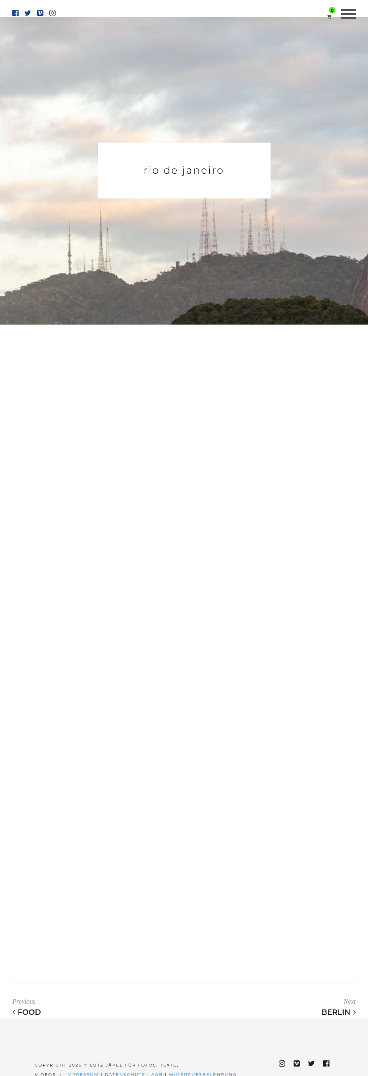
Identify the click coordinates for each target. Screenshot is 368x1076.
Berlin (339, 1012)
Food (26, 1012)
